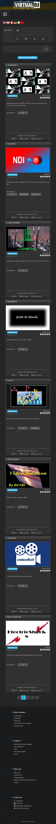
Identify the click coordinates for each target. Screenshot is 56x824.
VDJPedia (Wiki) (20, 752)
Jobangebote (19, 778)
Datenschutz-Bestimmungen (25, 780)
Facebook (18, 801)
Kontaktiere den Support (23, 744)
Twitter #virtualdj (21, 808)
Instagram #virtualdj (22, 806)
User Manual (18, 747)
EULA (16, 782)
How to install (37, 138)
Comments (25, 138)
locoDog (47, 95)
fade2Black (12, 302)
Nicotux (47, 410)
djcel (48, 489)
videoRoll (11, 538)
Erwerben (17, 718)
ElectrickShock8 (14, 617)
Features (17, 721)
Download (18, 716)
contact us (18, 775)
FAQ (15, 749)
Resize (10, 381)
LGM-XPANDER (13, 223)
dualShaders (12, 65)
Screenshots (18, 726)
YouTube (18, 803)
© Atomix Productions (28, 821)
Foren (16, 754)
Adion (48, 174)
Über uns (17, 773)
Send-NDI (11, 144)
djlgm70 (47, 253)
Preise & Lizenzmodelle (22, 723)
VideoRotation (13, 459)
